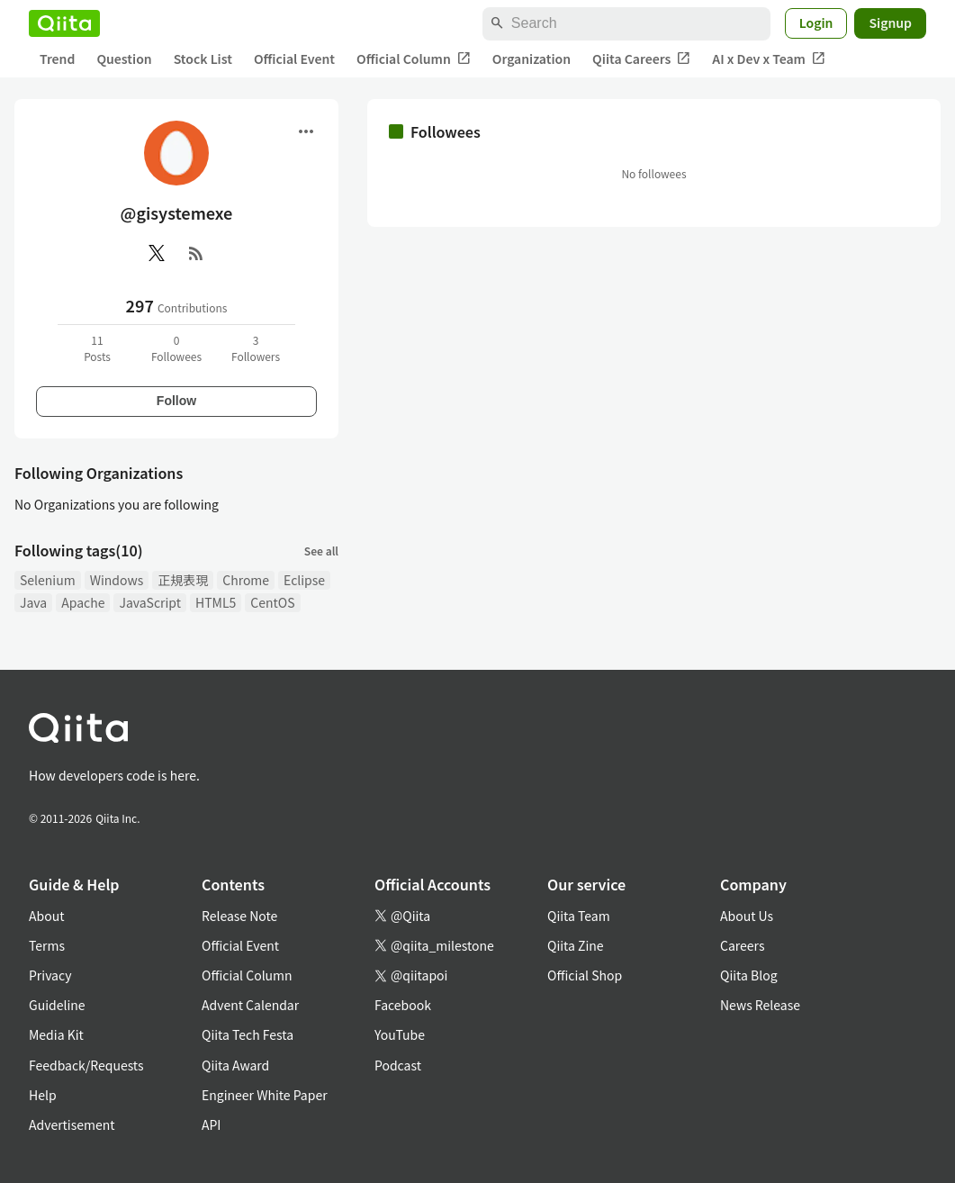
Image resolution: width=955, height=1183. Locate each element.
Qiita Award (235, 1065)
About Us (746, 916)
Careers (742, 945)
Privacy (50, 975)
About (46, 916)
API (211, 1124)
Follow (176, 400)
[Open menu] (306, 131)
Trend (57, 59)
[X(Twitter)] (156, 253)
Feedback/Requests (86, 1065)
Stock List (203, 59)
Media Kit (56, 1034)
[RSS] (196, 253)
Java (33, 602)
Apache (82, 602)
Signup (890, 23)
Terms (47, 945)
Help (43, 1095)
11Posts (97, 348)
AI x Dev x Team (768, 59)
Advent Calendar (250, 1005)
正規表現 (183, 580)
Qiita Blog (749, 975)
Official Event (294, 59)
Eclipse (304, 580)
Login (816, 23)
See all (321, 550)
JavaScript (150, 602)
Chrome (245, 580)
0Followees (176, 348)
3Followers (255, 348)
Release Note (239, 916)
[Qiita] (64, 23)
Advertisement (72, 1124)
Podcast (397, 1065)
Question (123, 59)
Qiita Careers (641, 59)
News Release (760, 1005)
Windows (117, 580)
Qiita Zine (575, 945)
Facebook (402, 1005)
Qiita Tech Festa (247, 1034)
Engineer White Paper (265, 1095)
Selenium (48, 580)
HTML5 (215, 602)
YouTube (399, 1034)
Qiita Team (578, 916)
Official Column (413, 59)
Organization (531, 59)
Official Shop (584, 975)
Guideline (57, 1005)
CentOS (272, 602)
